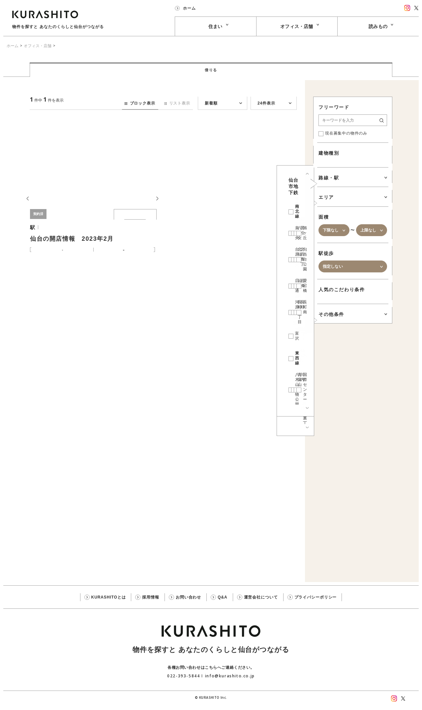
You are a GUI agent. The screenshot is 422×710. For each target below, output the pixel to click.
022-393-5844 (183, 682)
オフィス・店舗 (37, 46)
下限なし (331, 236)
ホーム (12, 46)
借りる (211, 73)
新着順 (211, 109)
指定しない (333, 272)
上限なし (368, 236)
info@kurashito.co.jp (230, 682)
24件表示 (266, 109)
